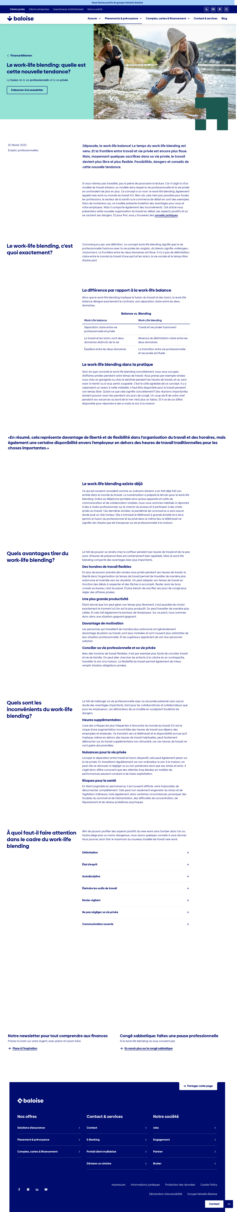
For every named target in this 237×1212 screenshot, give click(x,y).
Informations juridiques (116, 1185)
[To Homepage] (24, 18)
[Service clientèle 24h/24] (206, 9)
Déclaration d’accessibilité (210, 1185)
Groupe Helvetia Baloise (212, 1194)
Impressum (90, 1185)
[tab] (94, 18)
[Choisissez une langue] (213, 9)
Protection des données (151, 1185)
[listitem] (17, 9)
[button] (136, 852)
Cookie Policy (180, 1185)
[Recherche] (226, 9)
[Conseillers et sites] (219, 9)
